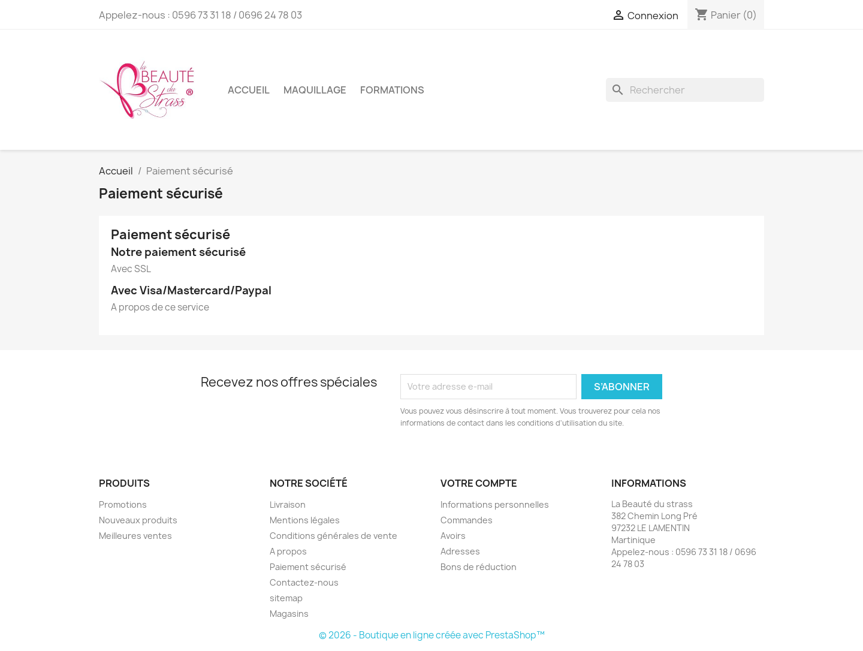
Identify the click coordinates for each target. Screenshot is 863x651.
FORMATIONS (392, 90)
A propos (288, 551)
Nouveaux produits (138, 520)
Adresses (460, 551)
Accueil (249, 90)
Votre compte (478, 483)
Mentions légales (305, 520)
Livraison (288, 504)
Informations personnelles (494, 504)
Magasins (289, 613)
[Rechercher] (685, 90)
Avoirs (453, 535)
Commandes (466, 520)
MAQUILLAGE (314, 90)
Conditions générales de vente (333, 535)
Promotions (123, 504)
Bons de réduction (478, 566)
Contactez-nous (304, 582)
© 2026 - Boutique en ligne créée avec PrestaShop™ (432, 635)
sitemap (286, 598)
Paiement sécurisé (308, 566)
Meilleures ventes (135, 535)
